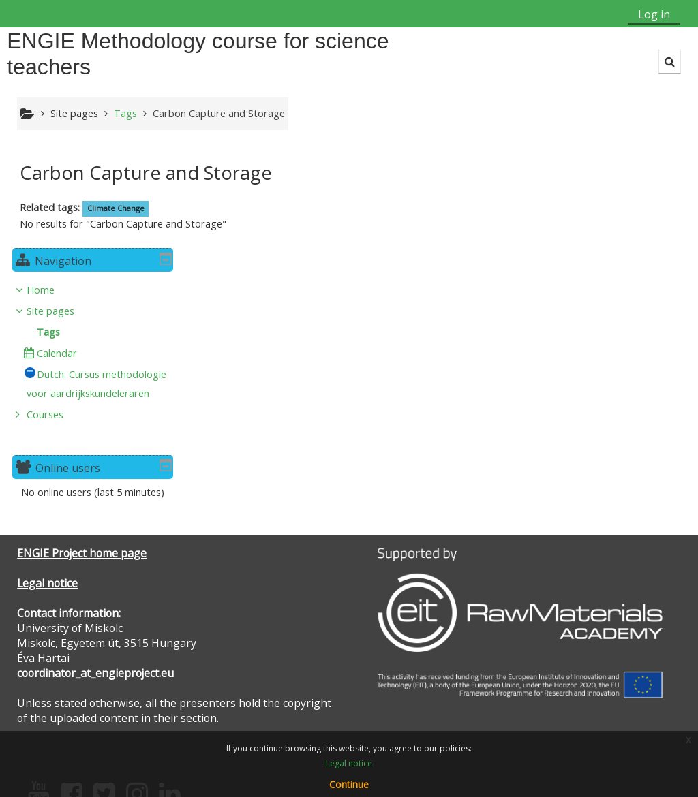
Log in (654, 14)
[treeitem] (610, 268)
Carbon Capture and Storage (219, 113)
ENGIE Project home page (82, 478)
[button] (669, 62)
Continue (349, 784)
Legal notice (47, 508)
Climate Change (116, 208)
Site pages (74, 113)
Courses (567, 339)
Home (563, 195)
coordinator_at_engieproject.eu (95, 598)
